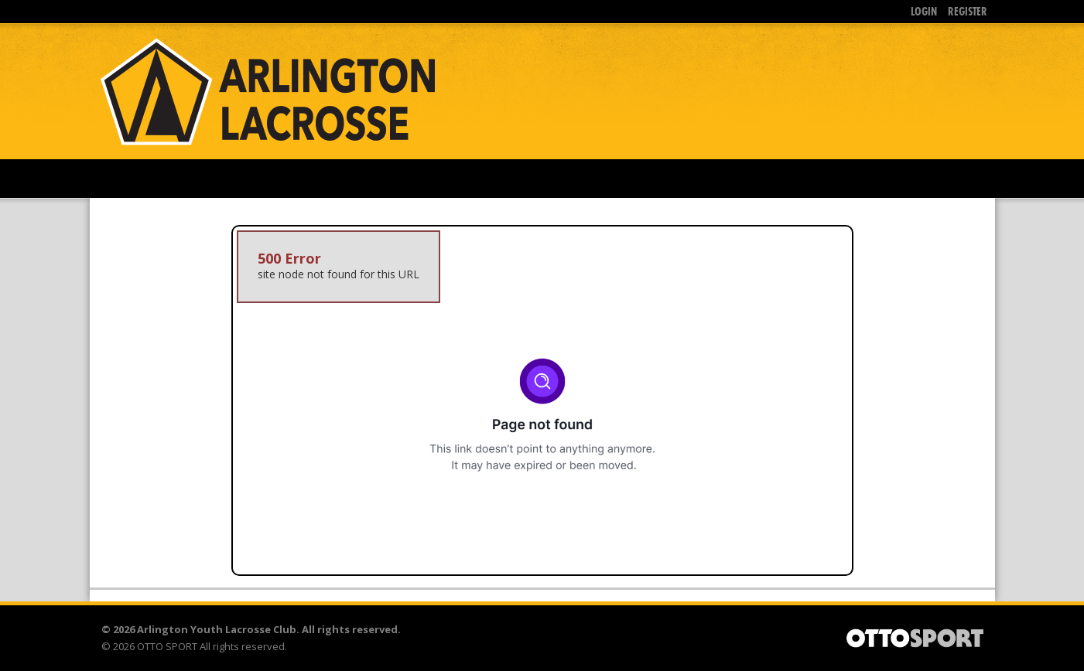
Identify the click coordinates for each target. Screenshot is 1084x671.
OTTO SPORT (167, 646)
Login (924, 11)
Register (967, 11)
